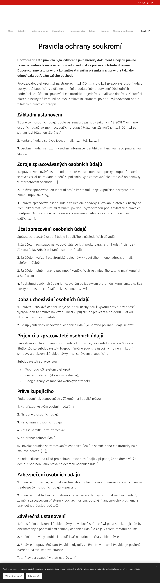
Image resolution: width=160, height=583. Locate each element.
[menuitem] (11, 31)
